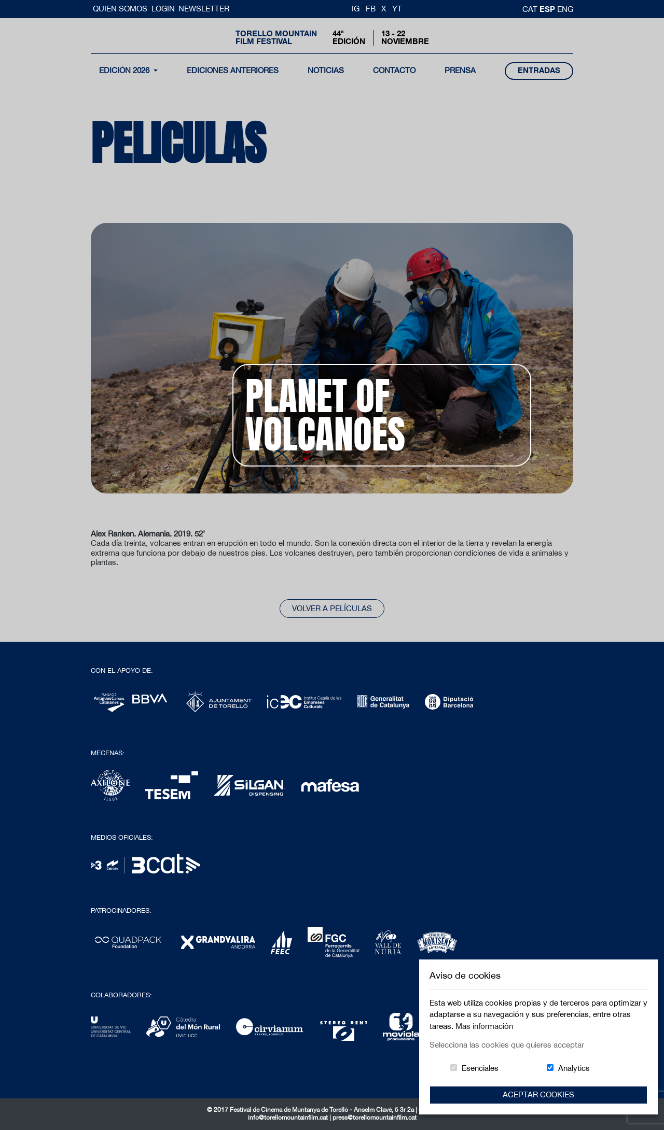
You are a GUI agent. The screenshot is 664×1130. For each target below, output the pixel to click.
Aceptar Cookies (538, 1094)
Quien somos (121, 8)
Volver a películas (332, 608)
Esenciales (480, 1068)
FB (371, 8)
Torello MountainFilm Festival (276, 37)
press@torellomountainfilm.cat (375, 1117)
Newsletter (203, 8)
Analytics (574, 1068)
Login (163, 8)
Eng (565, 9)
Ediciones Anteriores (233, 70)
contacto (394, 70)
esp (548, 8)
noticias (326, 70)
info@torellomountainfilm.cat (288, 1117)
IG (355, 8)
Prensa (460, 70)
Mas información (484, 1026)
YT (397, 8)
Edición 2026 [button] (125, 70)
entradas (539, 70)
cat (531, 9)
